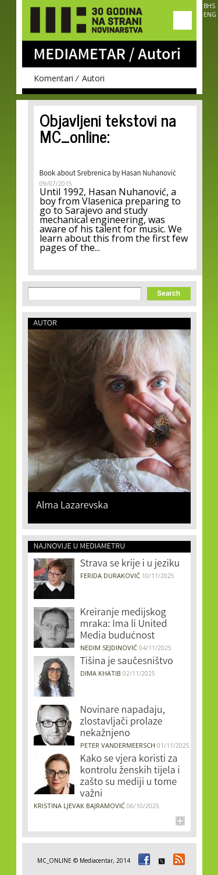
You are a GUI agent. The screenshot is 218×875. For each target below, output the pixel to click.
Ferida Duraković (110, 575)
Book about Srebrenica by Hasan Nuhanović (108, 174)
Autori (93, 78)
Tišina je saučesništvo (126, 661)
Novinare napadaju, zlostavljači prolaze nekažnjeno (122, 722)
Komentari (53, 78)
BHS (209, 6)
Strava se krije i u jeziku (130, 564)
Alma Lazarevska (73, 505)
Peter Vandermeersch (117, 745)
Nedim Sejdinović (108, 647)
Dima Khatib (100, 673)
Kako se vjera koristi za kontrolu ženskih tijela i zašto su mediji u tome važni (130, 777)
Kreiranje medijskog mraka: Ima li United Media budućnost (123, 624)
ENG (209, 14)
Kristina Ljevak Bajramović (79, 805)
